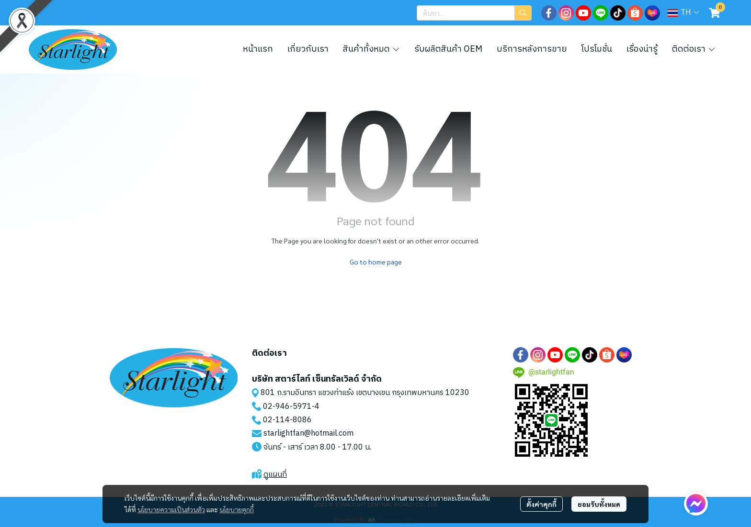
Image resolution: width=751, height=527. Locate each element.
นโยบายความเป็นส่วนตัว (171, 509)
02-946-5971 (287, 406)
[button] (474, 13)
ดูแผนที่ (275, 474)
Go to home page (376, 261)
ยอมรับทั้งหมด (599, 504)
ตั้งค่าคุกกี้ (541, 504)
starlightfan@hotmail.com (308, 433)
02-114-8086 (287, 420)
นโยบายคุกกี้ (236, 509)
